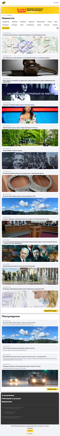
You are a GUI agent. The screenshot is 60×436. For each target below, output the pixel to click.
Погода (39, 25)
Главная (4, 15)
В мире (50, 21)
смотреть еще (50, 311)
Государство (5, 21)
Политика (14, 21)
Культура (14, 25)
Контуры (55, 25)
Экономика (23, 21)
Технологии (5, 25)
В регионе (47, 25)
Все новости (5, 28)
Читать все (52, 389)
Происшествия (41, 21)
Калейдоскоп (30, 25)
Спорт (22, 25)
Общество (31, 21)
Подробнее (30, 428)
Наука (56, 21)
